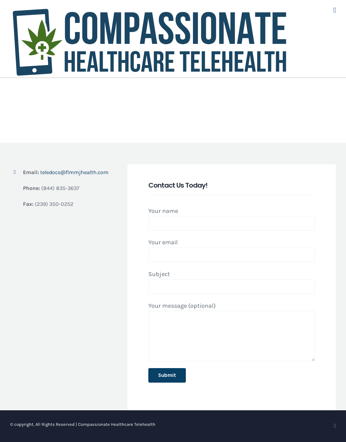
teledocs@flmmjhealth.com (74, 172)
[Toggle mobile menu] (334, 10)
